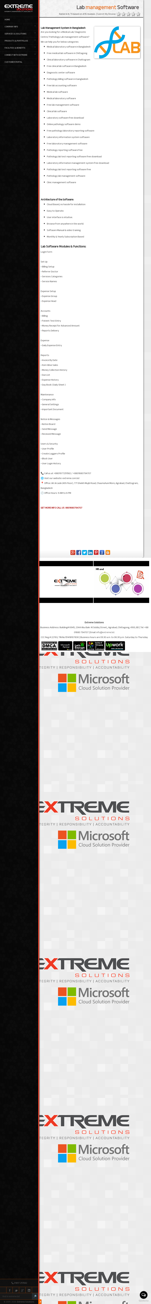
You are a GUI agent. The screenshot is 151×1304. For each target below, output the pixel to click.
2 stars (124, 847)
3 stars (129, 847)
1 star (119, 847)
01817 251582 (20, 1283)
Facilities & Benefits (20, 48)
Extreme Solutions (25, 1302)
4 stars (134, 847)
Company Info (20, 27)
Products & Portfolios (20, 41)
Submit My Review (108, 846)
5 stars (139, 847)
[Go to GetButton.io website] (144, 1301)
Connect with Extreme (20, 55)
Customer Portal (13, 62)
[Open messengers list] (143, 1295)
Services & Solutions (20, 34)
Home (7, 20)
